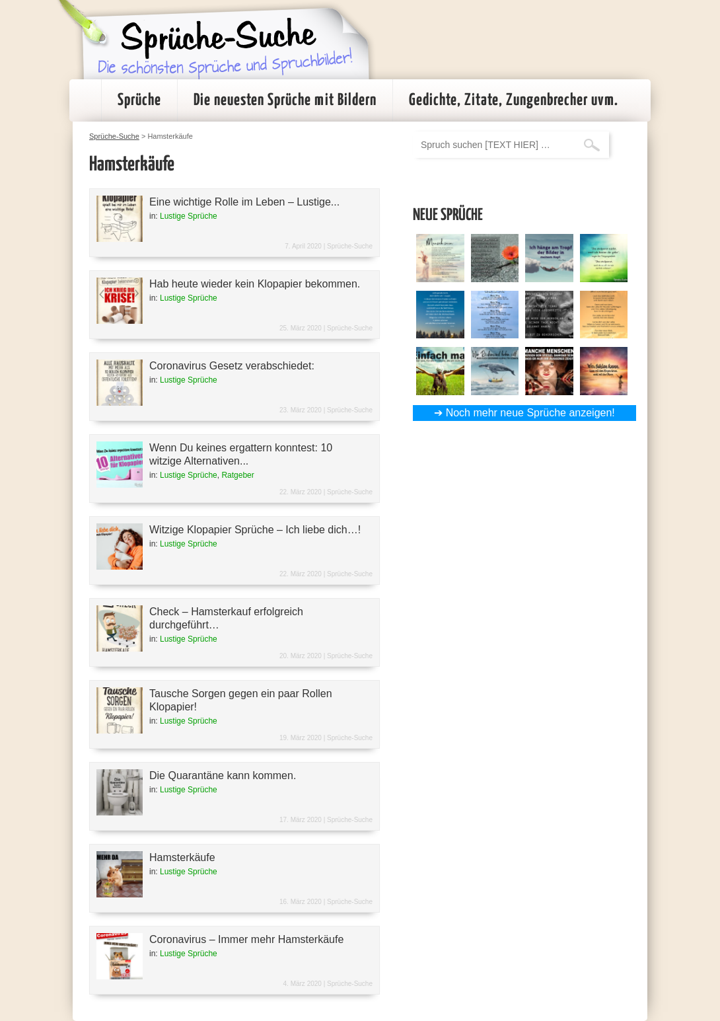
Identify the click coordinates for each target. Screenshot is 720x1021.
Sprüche (139, 100)
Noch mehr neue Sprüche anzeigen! (530, 412)
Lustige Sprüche (188, 216)
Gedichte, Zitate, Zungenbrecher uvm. (513, 100)
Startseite (85, 100)
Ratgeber (237, 475)
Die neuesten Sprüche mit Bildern (285, 100)
